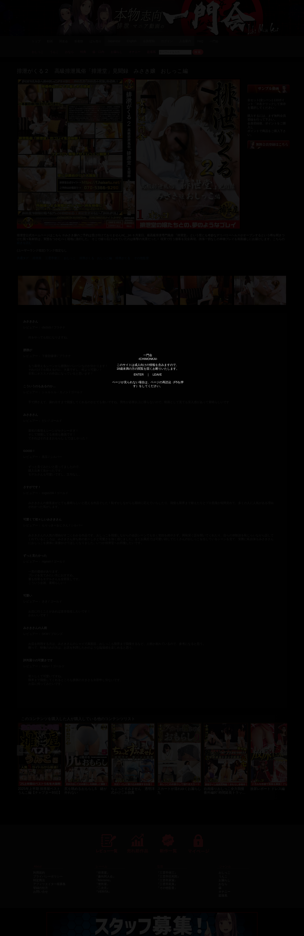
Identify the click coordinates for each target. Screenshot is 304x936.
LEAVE (157, 374)
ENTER (139, 374)
